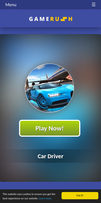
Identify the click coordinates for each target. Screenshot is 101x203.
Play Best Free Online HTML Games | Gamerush (51, 19)
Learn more (45, 198)
